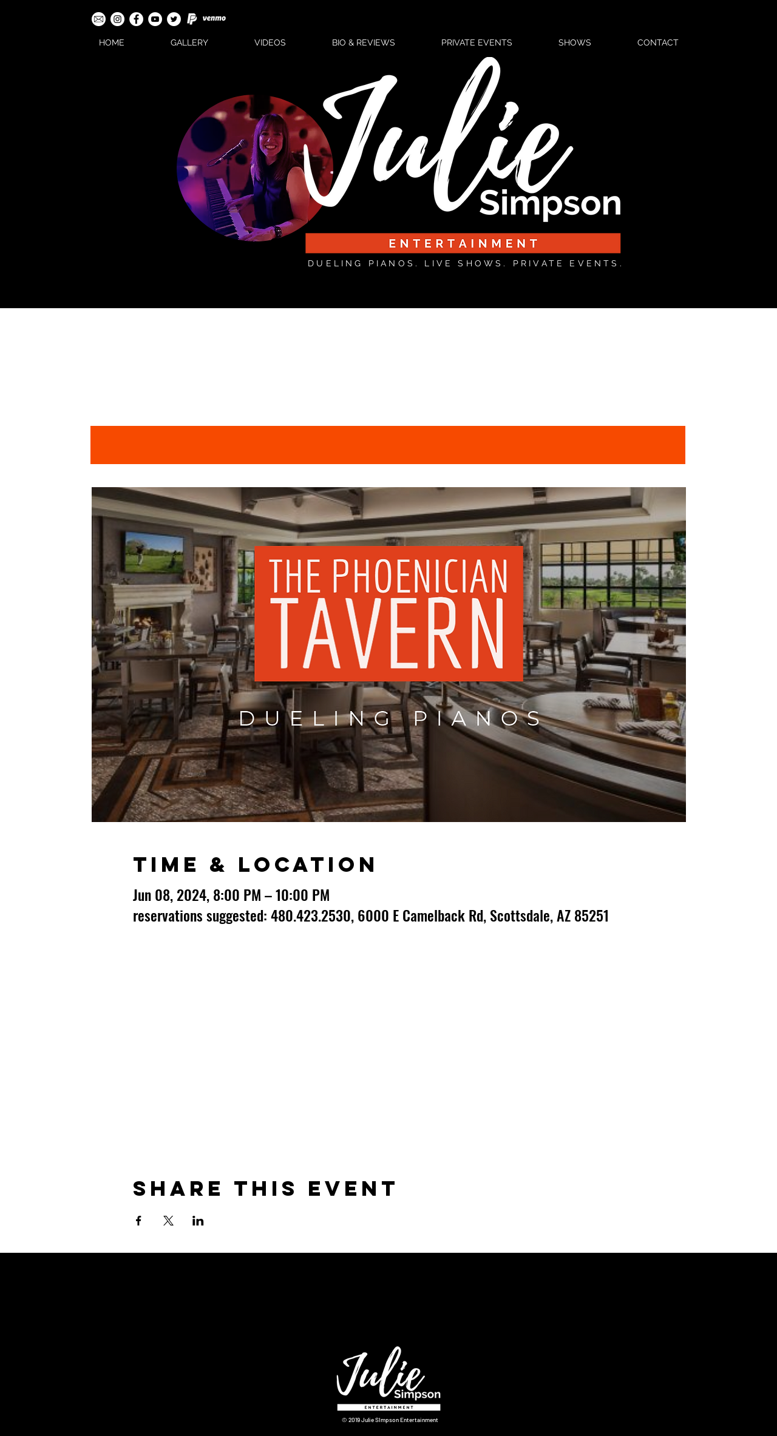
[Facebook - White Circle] (136, 19)
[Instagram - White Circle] (117, 19)
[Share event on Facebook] (138, 1220)
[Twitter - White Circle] (174, 19)
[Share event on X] (168, 1220)
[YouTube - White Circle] (155, 19)
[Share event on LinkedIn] (198, 1220)
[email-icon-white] (99, 19)
